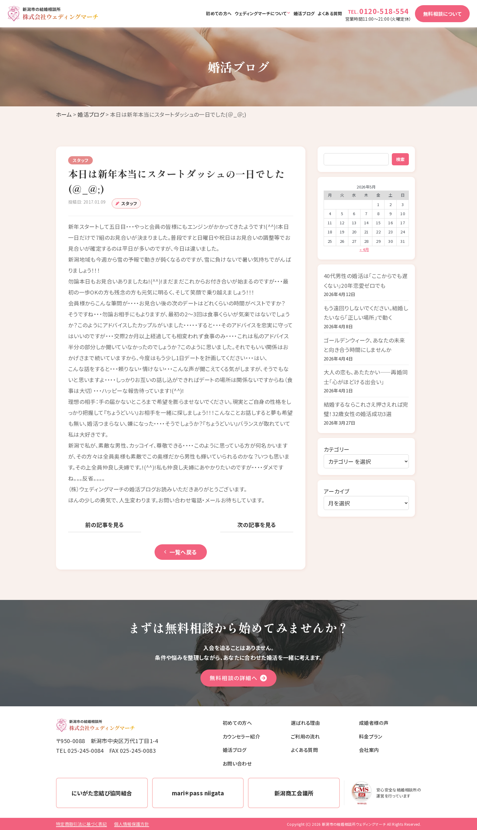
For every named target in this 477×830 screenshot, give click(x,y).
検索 (400, 159)
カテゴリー (337, 449)
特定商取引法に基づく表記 (81, 824)
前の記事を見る (104, 525)
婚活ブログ (304, 13)
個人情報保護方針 (131, 824)
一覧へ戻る (180, 552)
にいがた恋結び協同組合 (101, 793)
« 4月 (364, 249)
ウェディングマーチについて (261, 13)
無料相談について (442, 13)
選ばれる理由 (305, 722)
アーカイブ (337, 491)
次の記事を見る (256, 525)
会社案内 (369, 749)
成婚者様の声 (373, 722)
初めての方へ (219, 13)
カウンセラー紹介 (241, 736)
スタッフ (129, 203)
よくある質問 (330, 13)
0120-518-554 (384, 11)
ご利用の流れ (305, 736)
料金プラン (370, 736)
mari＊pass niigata (198, 793)
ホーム (64, 114)
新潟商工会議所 (294, 793)
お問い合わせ (237, 763)
